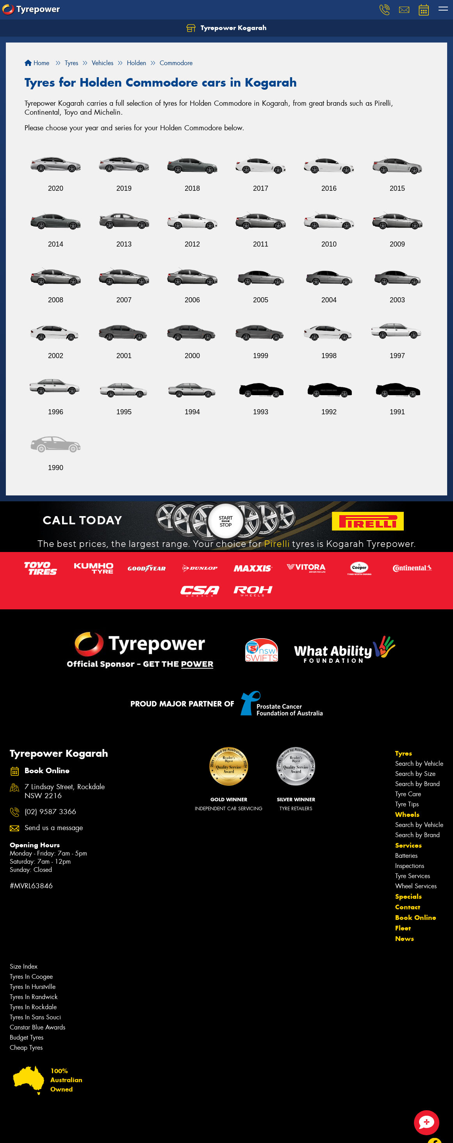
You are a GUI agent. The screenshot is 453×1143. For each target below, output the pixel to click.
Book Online (415, 917)
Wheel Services (416, 886)
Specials (408, 896)
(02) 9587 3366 (50, 812)
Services (408, 845)
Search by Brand (417, 784)
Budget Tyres (26, 1037)
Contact (407, 907)
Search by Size (415, 774)
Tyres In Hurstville (32, 987)
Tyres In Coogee (31, 977)
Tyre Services (412, 876)
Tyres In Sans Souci (35, 1017)
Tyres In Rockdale (33, 1007)
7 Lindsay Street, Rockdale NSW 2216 (65, 791)
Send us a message (54, 828)
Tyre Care (408, 794)
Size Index (23, 966)
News (404, 938)
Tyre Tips (407, 804)
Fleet (403, 928)
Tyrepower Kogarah (226, 28)
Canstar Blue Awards (37, 1027)
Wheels (407, 814)
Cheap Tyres (26, 1048)
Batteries (406, 856)
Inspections (409, 866)
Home (37, 63)
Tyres (403, 753)
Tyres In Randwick (34, 997)
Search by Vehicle (419, 764)
